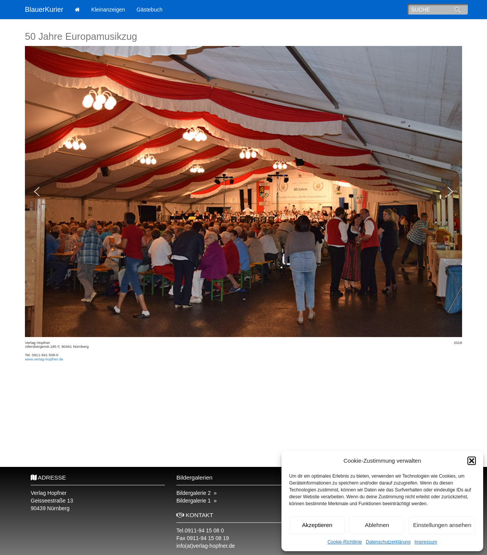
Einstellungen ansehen (442, 525)
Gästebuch (150, 10)
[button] (471, 461)
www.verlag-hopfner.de (44, 359)
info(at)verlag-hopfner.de (205, 546)
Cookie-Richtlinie (344, 542)
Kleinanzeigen (108, 10)
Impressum (426, 542)
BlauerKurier (44, 9)
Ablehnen (377, 525)
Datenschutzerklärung (388, 542)
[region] (243, 191)
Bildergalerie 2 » (196, 493)
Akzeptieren (317, 525)
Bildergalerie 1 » (196, 501)
